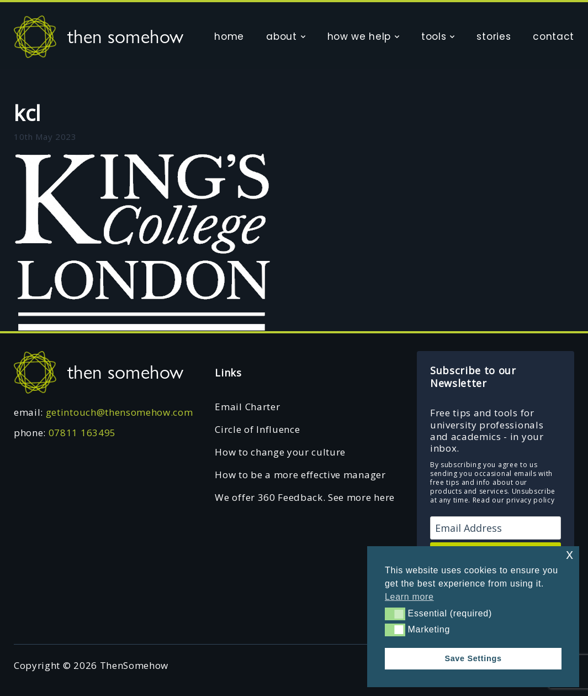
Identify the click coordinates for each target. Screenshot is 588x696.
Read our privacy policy (514, 500)
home (229, 36)
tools (433, 36)
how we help (359, 36)
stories (493, 36)
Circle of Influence (257, 429)
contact (553, 36)
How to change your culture (280, 452)
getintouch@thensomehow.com (119, 412)
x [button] (569, 554)
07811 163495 (82, 432)
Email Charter (247, 406)
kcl (27, 112)
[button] (395, 614)
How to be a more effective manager (300, 474)
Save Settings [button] (472, 658)
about (281, 36)
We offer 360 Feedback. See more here (304, 497)
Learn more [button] (409, 596)
